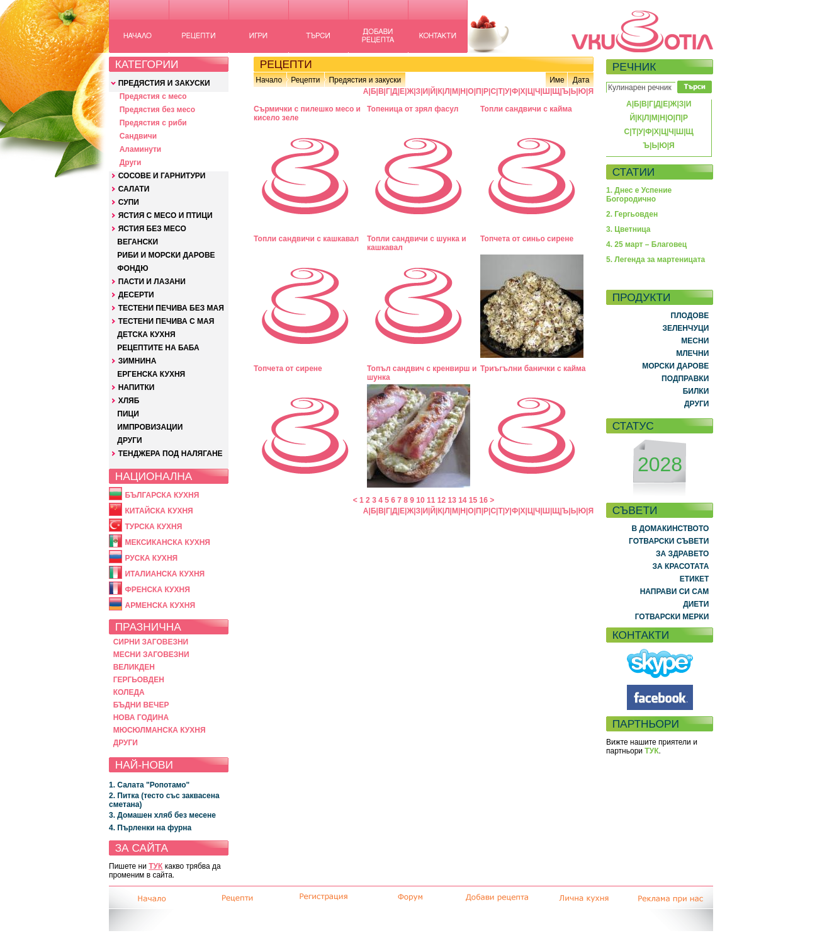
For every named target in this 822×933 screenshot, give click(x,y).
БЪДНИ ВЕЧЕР (141, 705)
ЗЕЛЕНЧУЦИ (685, 328)
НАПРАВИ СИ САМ (674, 591)
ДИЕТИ (696, 604)
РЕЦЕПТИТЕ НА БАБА (158, 347)
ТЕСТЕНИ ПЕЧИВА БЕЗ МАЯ (171, 308)
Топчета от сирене (288, 368)
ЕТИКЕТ (694, 579)
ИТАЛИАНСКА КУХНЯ (165, 574)
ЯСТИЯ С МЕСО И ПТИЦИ (165, 215)
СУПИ (128, 202)
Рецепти (305, 80)
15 (473, 500)
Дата (581, 80)
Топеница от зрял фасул (412, 109)
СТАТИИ (633, 172)
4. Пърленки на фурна (150, 827)
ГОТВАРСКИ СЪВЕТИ (669, 541)
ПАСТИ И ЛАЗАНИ (152, 281)
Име (557, 80)
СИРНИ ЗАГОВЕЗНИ (151, 642)
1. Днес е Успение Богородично (639, 194)
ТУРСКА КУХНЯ (153, 526)
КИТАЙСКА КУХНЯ (159, 511)
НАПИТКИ (136, 387)
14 (462, 500)
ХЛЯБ (129, 400)
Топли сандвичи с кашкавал (306, 238)
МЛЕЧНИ (692, 353)
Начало (269, 80)
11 (431, 500)
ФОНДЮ (132, 268)
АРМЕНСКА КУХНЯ (160, 605)
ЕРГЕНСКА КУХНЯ (151, 374)
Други (131, 162)
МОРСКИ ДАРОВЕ (675, 366)
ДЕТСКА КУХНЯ (146, 334)
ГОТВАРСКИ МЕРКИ (672, 616)
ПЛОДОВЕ (690, 315)
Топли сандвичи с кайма (526, 109)
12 (441, 500)
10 (420, 500)
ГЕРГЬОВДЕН (138, 679)
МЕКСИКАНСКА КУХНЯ (167, 542)
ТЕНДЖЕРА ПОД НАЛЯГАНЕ (170, 453)
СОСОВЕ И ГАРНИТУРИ (162, 175)
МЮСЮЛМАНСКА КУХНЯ (159, 730)
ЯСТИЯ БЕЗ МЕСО (152, 228)
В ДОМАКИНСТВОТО (670, 528)
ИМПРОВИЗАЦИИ (150, 427)
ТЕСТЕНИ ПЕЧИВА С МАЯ (166, 321)
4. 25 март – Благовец (646, 244)
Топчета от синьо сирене (526, 238)
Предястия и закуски (365, 80)
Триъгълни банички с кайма (533, 368)
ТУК (155, 866)
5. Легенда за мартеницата (655, 259)
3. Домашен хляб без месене (162, 815)
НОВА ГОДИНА (141, 717)
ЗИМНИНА (137, 361)
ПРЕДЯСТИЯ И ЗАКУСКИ (164, 83)
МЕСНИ (695, 340)
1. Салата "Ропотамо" (149, 785)
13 (452, 500)
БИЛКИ (696, 391)
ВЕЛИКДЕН (134, 667)
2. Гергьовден (632, 214)
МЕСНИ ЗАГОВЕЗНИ (151, 654)
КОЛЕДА (129, 692)
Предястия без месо (157, 109)
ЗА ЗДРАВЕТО (682, 553)
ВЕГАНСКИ (137, 242)
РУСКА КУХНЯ (151, 558)
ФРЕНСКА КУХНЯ (157, 589)
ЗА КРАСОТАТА (681, 566)
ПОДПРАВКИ (685, 378)
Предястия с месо (153, 96)
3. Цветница (628, 229)
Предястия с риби (153, 122)
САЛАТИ (134, 189)
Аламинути (141, 149)
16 (484, 500)
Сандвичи (138, 136)
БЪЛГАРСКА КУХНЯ (162, 495)
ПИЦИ (128, 413)
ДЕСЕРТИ (136, 294)
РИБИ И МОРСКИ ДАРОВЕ (166, 255)
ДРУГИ (129, 440)
